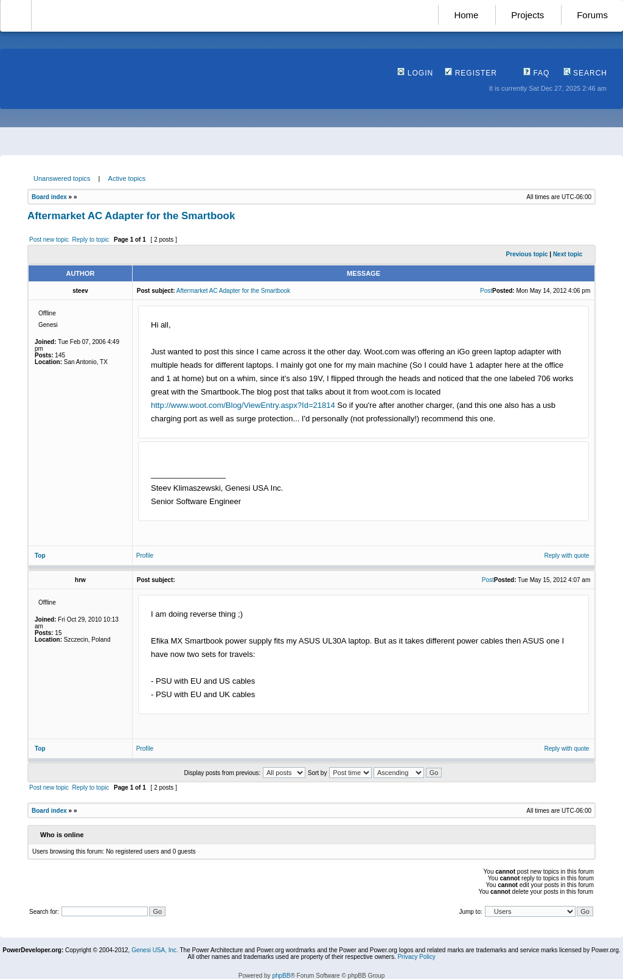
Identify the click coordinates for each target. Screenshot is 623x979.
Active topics (127, 178)
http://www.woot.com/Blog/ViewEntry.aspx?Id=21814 (243, 405)
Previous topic (527, 254)
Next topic (567, 254)
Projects (527, 15)
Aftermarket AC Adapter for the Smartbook (131, 216)
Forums (592, 15)
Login (415, 73)
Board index (49, 197)
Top (40, 555)
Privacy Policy (416, 956)
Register (471, 73)
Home (466, 15)
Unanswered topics (62, 178)
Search (585, 73)
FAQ (536, 73)
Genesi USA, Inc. (154, 950)
